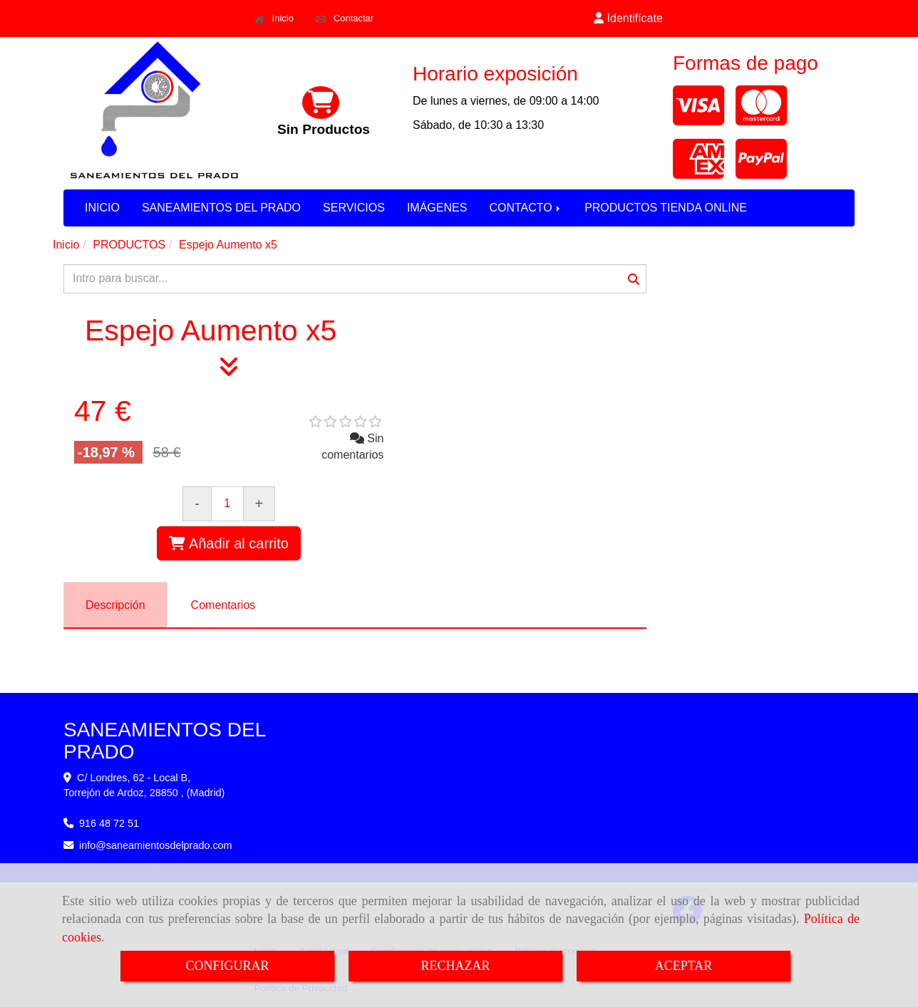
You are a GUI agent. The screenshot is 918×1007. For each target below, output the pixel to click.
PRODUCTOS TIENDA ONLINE (665, 208)
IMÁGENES (437, 208)
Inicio (274, 18)
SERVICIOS (354, 208)
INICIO (102, 208)
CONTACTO (525, 208)
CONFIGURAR (227, 966)
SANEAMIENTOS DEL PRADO (221, 208)
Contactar (344, 18)
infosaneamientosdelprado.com (155, 845)
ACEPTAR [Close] (684, 966)
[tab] (115, 605)
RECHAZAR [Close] (455, 966)
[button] (629, 19)
